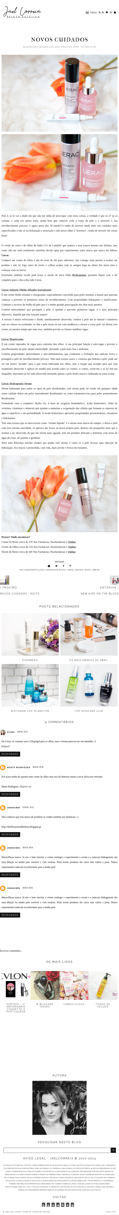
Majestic (24, 786)
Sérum (76, 47)
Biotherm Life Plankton (30, 711)
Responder (10, 754)
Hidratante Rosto (46, 47)
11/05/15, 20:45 (38, 767)
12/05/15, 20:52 (28, 807)
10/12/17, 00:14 (28, 847)
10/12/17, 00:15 (28, 888)
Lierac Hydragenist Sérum (17, 383)
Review (63, 47)
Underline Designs (41, 1212)
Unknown (13, 808)
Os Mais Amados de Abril (88, 660)
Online (72, 552)
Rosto (69, 47)
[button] (90, 12)
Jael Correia (15, 1212)
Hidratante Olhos (30, 47)
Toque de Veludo (103, 1005)
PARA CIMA (111, 1212)
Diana (11, 732)
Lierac (57, 47)
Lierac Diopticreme (13, 339)
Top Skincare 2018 (89, 711)
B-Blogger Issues (45, 1005)
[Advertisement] (59, 1048)
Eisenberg (30, 660)
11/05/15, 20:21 (22, 731)
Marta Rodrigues (18, 767)
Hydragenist (79, 275)
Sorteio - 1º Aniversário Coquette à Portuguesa (16, 1008)
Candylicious (74, 1004)
